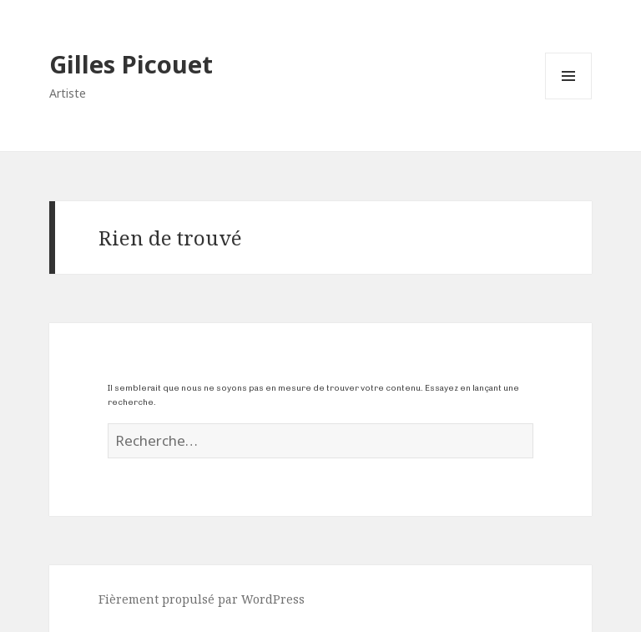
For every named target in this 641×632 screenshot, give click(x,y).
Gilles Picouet (131, 64)
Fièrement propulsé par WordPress (201, 599)
